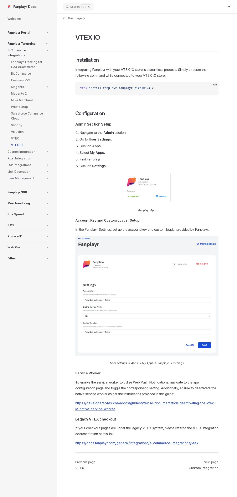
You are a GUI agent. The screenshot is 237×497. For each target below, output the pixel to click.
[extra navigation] (228, 6)
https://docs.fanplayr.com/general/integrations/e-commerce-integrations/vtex (136, 443)
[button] (47, 32)
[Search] (78, 7)
